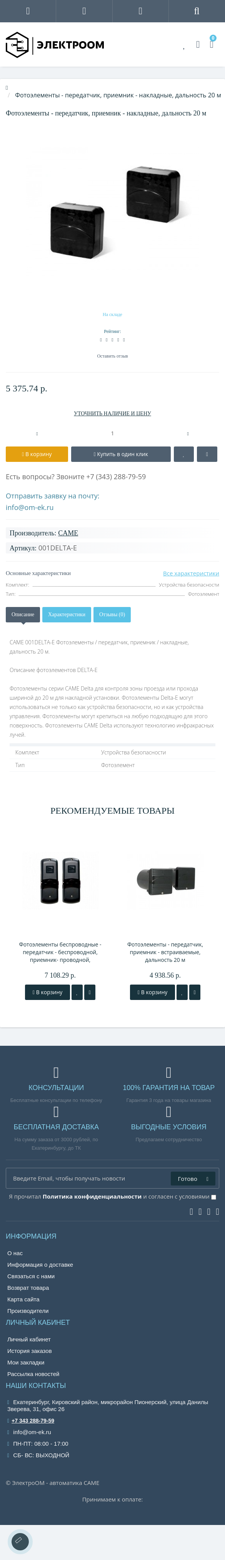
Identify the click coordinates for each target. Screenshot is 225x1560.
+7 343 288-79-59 (30, 1421)
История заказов (29, 1351)
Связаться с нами (31, 1276)
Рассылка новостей (33, 1374)
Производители (27, 1311)
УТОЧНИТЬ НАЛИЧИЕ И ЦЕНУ (112, 413)
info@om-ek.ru (30, 507)
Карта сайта (23, 1299)
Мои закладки (25, 1362)
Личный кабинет (29, 1339)
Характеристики (66, 614)
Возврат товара (28, 1287)
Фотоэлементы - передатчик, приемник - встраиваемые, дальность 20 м (165, 952)
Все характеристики (191, 573)
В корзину (47, 992)
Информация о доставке (40, 1264)
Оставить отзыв (112, 356)
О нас (15, 1253)
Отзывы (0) (112, 614)
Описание (23, 614)
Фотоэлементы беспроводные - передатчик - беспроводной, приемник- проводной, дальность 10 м (60, 952)
